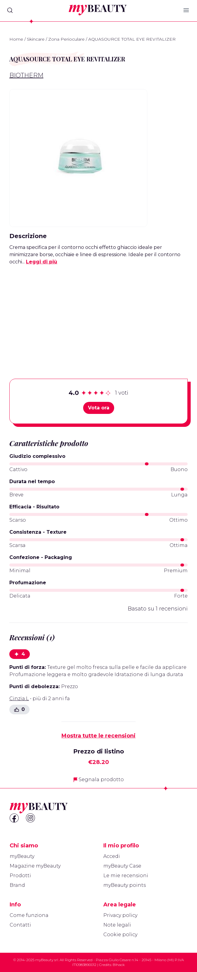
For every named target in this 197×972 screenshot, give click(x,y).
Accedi (111, 856)
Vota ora (98, 408)
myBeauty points (124, 885)
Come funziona (29, 915)
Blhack (119, 964)
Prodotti (20, 875)
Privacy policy (120, 915)
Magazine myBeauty (35, 866)
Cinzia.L (19, 698)
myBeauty (22, 856)
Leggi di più (41, 262)
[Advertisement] (98, 312)
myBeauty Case (122, 866)
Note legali (117, 925)
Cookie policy (120, 934)
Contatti (20, 925)
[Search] (10, 10)
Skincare (36, 39)
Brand (17, 885)
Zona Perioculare (66, 39)
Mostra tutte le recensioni (98, 735)
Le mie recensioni (125, 875)
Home (16, 39)
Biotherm (26, 75)
